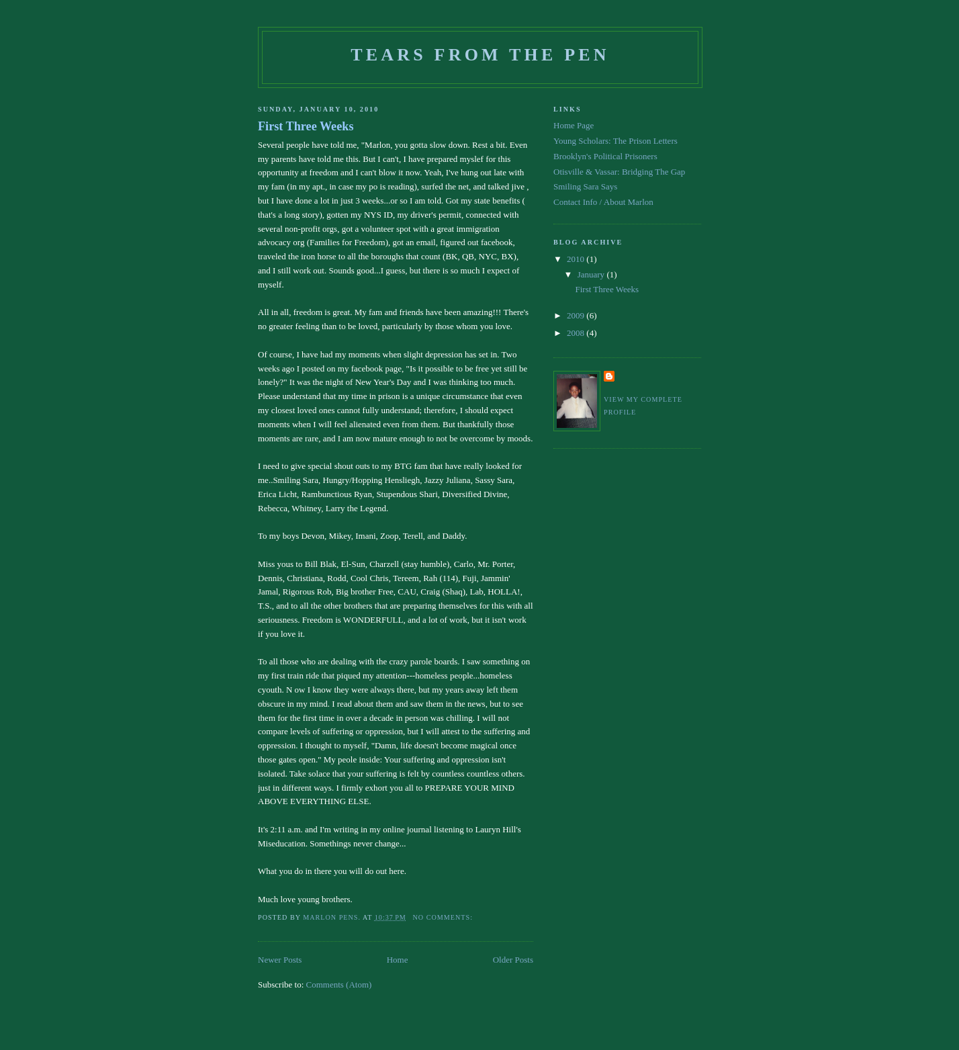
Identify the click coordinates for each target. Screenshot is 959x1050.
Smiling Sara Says (585, 186)
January (592, 274)
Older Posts (513, 960)
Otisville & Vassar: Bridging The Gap (619, 172)
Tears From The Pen (480, 54)
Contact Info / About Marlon (603, 202)
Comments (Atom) (339, 984)
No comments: (444, 917)
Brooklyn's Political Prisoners (605, 156)
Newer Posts (280, 960)
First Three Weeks (305, 126)
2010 (576, 259)
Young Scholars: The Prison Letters (615, 141)
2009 (576, 315)
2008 (576, 333)
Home (397, 960)
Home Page (573, 125)
